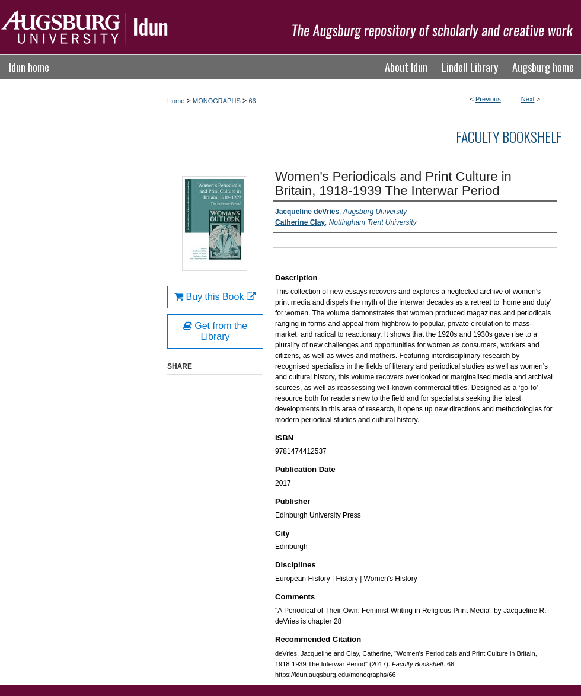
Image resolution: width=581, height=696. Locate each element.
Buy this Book (215, 297)
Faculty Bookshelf (509, 136)
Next (528, 99)
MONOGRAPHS (217, 100)
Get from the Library (215, 331)
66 (252, 100)
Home (175, 100)
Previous (488, 99)
